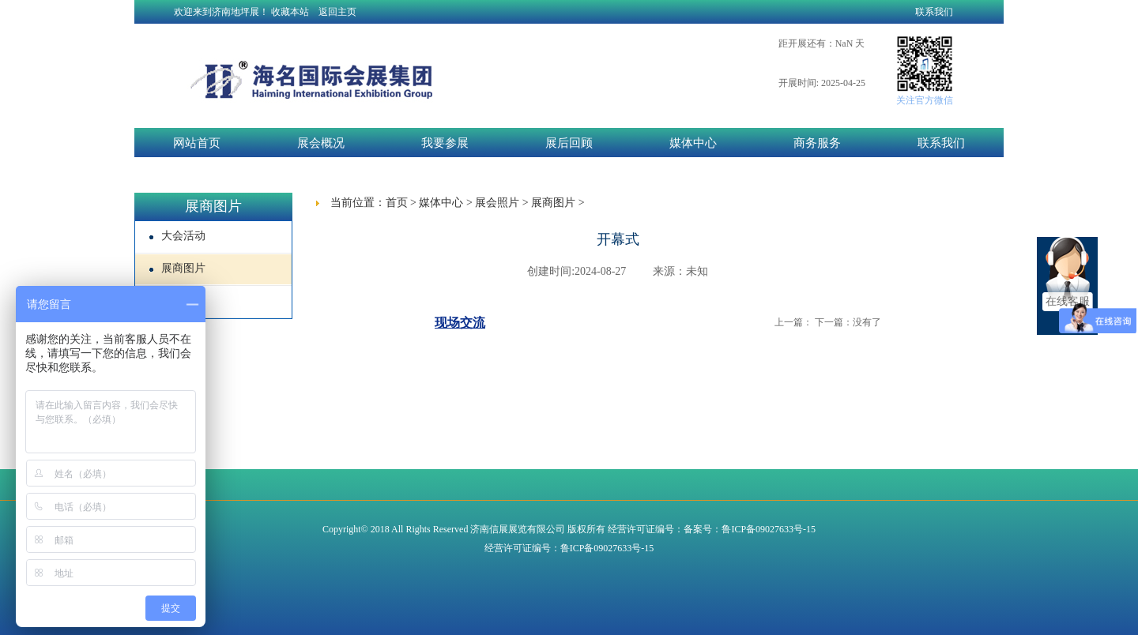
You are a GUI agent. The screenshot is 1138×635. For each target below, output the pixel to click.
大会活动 (177, 236)
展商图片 (177, 268)
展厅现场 (177, 300)
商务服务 (817, 143)
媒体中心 (693, 143)
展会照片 (497, 203)
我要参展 (445, 143)
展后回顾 (569, 143)
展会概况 (321, 143)
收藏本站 (290, 11)
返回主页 (337, 11)
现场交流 (460, 322)
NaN (844, 43)
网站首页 (196, 143)
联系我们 (934, 11)
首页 (397, 203)
